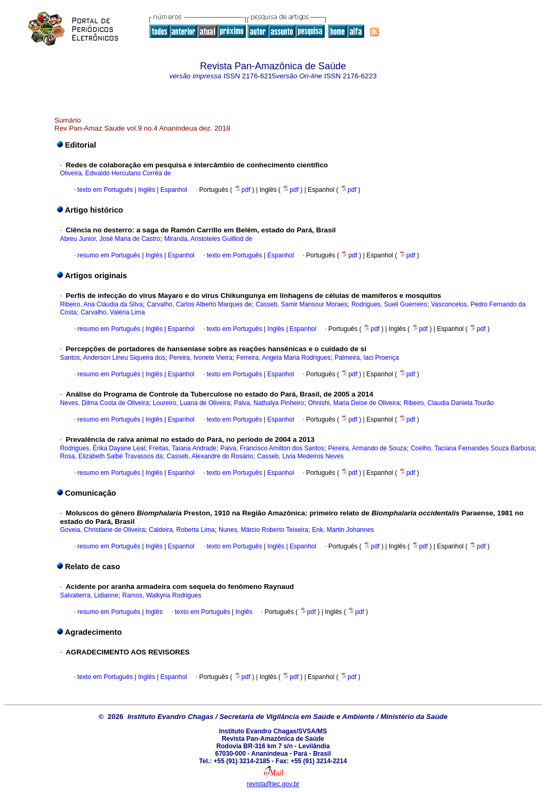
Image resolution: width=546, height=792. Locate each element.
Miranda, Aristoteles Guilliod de (208, 239)
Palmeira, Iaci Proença (366, 357)
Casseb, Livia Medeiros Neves (300, 456)
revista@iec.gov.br (273, 784)
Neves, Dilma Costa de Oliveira (104, 403)
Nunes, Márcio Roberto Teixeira (263, 530)
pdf (243, 189)
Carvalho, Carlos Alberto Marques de (199, 304)
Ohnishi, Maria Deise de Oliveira (354, 403)
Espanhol (172, 189)
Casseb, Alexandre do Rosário (210, 456)
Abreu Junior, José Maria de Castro (110, 239)
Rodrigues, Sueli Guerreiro (389, 304)
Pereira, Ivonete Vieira (200, 357)
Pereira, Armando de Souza (367, 448)
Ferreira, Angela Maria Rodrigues (283, 357)
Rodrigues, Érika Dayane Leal (102, 448)
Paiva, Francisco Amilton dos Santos (272, 448)
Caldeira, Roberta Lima (181, 530)
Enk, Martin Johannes (343, 530)
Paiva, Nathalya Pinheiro (269, 403)
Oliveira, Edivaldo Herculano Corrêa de (115, 173)
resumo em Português (108, 255)
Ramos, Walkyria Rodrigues (161, 595)
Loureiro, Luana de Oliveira (191, 403)
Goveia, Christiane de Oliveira (102, 530)
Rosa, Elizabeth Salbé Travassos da (111, 456)
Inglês (145, 189)
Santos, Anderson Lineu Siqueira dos (112, 357)
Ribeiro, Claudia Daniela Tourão (449, 403)
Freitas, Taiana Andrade (182, 448)
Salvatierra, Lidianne (89, 595)
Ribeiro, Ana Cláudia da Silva (101, 304)
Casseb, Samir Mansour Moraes (301, 304)
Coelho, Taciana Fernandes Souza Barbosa (472, 448)
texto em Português (105, 189)
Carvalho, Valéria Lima (113, 312)
